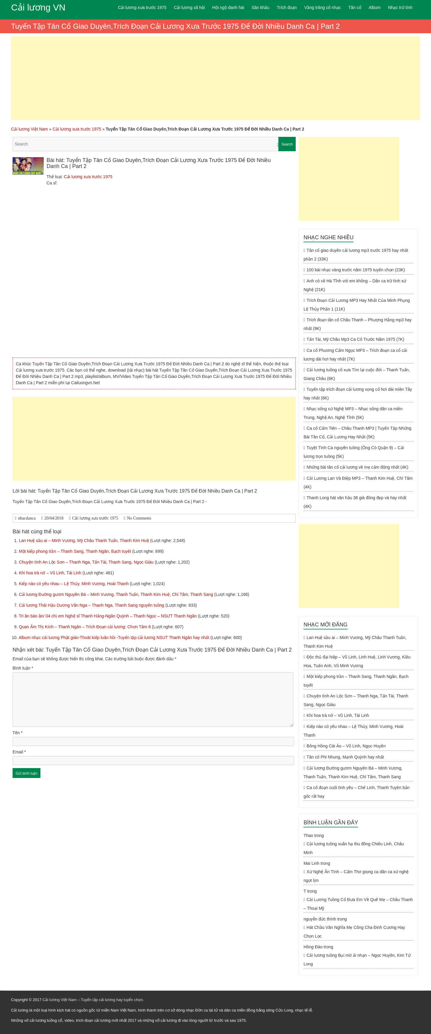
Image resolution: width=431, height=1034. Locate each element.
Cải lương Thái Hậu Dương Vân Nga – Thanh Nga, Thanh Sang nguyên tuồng (92, 605)
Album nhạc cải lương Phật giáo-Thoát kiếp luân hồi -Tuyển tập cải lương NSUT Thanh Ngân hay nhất (114, 637)
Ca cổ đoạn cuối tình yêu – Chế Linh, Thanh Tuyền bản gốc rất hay (356, 792)
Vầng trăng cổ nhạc (322, 7)
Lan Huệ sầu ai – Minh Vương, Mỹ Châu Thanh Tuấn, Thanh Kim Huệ (84, 540)
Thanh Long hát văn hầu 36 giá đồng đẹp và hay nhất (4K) (354, 502)
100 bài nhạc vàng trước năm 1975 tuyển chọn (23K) (355, 269)
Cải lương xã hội (189, 7)
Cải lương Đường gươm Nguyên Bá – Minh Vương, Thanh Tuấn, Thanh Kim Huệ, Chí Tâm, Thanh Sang (116, 594)
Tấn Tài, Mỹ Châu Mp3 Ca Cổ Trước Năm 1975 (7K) (355, 339)
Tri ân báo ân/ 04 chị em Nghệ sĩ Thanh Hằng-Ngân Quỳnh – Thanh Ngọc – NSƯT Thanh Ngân (108, 616)
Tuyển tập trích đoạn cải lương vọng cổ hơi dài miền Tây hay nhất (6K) (357, 393)
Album (375, 7)
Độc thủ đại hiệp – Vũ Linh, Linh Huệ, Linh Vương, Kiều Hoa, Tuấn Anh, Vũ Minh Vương (356, 661)
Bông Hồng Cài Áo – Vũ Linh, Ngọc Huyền (346, 746)
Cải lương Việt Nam (29, 129)
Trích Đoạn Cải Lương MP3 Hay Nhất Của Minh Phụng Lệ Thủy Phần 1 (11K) (356, 304)
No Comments (139, 518)
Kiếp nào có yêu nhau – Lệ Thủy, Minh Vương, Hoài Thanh (74, 583)
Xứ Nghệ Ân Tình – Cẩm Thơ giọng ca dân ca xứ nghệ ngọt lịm (356, 876)
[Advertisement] (215, 78)
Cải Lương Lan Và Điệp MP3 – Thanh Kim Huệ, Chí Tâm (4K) (357, 482)
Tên (17, 732)
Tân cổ (354, 7)
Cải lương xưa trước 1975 (142, 7)
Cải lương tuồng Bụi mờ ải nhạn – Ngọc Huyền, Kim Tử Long (356, 959)
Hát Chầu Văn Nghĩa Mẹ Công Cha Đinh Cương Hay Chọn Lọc (354, 931)
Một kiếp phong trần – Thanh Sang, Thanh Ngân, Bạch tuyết (75, 551)
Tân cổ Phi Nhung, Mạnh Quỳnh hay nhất (345, 757)
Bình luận (23, 668)
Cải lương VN (38, 7)
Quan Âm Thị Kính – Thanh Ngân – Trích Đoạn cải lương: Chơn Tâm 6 (85, 626)
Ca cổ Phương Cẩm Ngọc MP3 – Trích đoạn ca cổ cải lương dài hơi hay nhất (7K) (355, 354)
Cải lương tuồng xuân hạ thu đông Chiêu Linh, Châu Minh (353, 848)
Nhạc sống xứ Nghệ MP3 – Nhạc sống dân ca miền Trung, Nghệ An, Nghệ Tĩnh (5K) (353, 413)
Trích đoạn (287, 7)
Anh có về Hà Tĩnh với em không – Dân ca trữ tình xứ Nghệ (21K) (354, 285)
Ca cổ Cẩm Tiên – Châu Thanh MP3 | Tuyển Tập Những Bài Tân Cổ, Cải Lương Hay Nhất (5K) (357, 432)
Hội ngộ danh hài (228, 7)
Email (19, 752)
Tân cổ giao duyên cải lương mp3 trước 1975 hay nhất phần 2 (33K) (355, 254)
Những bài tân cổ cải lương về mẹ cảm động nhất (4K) (357, 467)
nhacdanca (27, 518)
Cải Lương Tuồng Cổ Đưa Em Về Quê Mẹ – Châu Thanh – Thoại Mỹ (358, 904)
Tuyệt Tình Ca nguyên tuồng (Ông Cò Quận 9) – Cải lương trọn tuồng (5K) (353, 452)
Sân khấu (260, 7)
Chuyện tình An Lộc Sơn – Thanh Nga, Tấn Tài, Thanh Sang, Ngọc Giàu (87, 562)
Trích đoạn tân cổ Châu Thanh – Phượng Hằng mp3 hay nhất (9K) (357, 324)
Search (287, 144)
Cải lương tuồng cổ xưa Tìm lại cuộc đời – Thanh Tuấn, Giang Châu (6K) (356, 374)
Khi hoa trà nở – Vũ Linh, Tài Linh (51, 572)
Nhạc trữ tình (400, 7)
